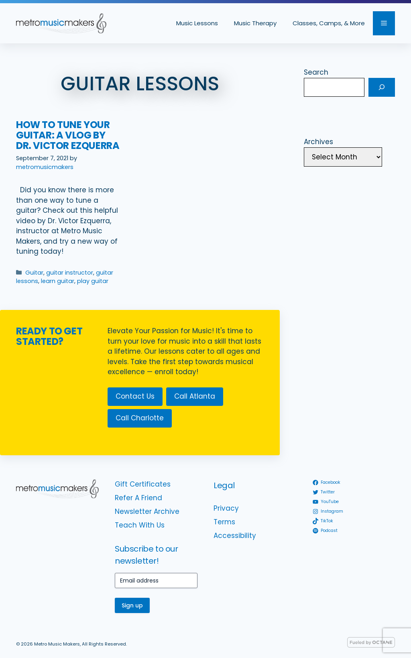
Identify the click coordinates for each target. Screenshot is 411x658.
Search (316, 72)
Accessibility (235, 535)
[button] (384, 23)
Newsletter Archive (147, 511)
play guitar (92, 281)
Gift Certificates (143, 484)
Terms (224, 522)
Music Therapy (255, 23)
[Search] (381, 87)
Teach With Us (140, 525)
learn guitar (57, 281)
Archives (318, 142)
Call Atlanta (194, 396)
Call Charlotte (140, 418)
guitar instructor (69, 273)
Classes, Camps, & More (329, 23)
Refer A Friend (138, 498)
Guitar (34, 273)
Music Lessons (197, 23)
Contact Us (135, 396)
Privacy (226, 508)
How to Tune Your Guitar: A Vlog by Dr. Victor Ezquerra (67, 135)
